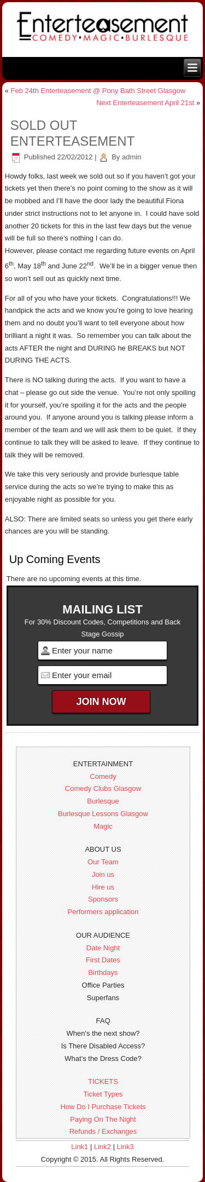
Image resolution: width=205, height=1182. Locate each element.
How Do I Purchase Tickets (102, 1107)
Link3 (125, 1147)
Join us (103, 874)
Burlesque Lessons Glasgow (103, 814)
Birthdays (103, 972)
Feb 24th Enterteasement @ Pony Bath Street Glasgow (98, 91)
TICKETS (103, 1081)
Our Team (103, 862)
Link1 (79, 1147)
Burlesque (103, 801)
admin (131, 157)
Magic (103, 826)
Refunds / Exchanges (103, 1131)
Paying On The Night (103, 1119)
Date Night (103, 948)
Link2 (102, 1147)
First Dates (103, 960)
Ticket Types (102, 1094)
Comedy (103, 776)
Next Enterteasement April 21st (145, 103)
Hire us (103, 887)
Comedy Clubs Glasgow (103, 788)
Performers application (102, 912)
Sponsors (103, 899)
